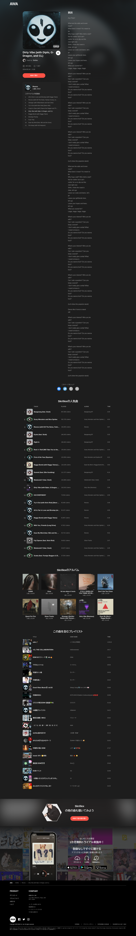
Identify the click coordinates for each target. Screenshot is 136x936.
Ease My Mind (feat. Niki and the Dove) (39, 122)
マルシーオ (73, 718)
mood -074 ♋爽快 (39, 756)
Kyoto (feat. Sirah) (40, 434)
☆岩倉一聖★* (74, 733)
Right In (36, 442)
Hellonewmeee (74, 649)
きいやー (72, 672)
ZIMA (71, 657)
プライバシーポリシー (88, 924)
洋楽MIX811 (37, 695)
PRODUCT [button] (14, 891)
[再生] (58, 53)
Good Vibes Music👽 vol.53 (43, 687)
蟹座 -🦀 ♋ (74, 755)
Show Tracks (88, 540)
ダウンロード (13, 895)
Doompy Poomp (33, 117)
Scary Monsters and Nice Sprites (45, 419)
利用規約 (77, 924)
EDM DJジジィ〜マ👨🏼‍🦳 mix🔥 (42, 657)
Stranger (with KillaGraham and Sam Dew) (40, 102)
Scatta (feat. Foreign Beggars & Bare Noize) (49, 555)
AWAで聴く (34, 75)
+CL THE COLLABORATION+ (43, 650)
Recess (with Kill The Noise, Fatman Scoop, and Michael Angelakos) (48, 100)
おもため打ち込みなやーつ (42, 740)
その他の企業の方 (33, 912)
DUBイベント (37, 771)
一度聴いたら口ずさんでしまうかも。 (45, 778)
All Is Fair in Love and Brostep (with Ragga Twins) (43, 97)
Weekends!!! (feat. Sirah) (42, 480)
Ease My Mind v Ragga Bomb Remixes (95, 465)
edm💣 (35, 642)
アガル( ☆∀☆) (38, 665)
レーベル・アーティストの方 (35, 909)
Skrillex (35, 60)
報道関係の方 (32, 907)
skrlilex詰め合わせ (39, 733)
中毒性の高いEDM (39, 748)
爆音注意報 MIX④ (39, 718)
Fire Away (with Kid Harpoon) (37, 125)
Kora (49, 591)
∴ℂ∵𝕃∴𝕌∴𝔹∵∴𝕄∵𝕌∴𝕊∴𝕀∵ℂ (45, 725)
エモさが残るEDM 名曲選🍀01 (43, 703)
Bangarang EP (88, 412)
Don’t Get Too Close (105, 591)
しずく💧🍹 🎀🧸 (75, 748)
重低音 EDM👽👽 (39, 763)
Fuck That (31, 119)
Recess (35, 86)
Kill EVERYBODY (40, 495)
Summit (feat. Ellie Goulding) (44, 472)
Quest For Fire (30, 616)
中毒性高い (36, 680)
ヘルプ (12, 904)
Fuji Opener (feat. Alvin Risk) (44, 540)
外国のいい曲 (37, 672)
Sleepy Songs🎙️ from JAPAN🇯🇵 (79, 687)
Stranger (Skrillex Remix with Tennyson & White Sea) (68, 618)
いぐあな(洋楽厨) (75, 642)
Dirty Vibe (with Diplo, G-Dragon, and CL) (38, 882)
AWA (71, 725)
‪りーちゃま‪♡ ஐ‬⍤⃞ (74, 786)
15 (71, 778)
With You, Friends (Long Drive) (45, 525)
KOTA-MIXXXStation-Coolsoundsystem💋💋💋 (84, 695)
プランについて (14, 898)
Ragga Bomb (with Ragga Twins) (38, 114)
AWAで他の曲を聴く (79, 818)
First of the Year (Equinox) (43, 457)
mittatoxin (73, 710)
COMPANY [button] (33, 891)
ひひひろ (72, 702)
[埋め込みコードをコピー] (77, 389)
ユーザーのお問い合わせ (35, 904)
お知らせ (12, 901)
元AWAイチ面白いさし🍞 (77, 740)
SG (71, 771)
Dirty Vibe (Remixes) (90, 487)
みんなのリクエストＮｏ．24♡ (42, 786)
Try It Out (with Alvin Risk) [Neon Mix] (39, 105)
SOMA (30, 591)
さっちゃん (73, 665)
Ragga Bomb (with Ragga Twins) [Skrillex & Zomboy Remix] (55, 465)
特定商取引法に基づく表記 (119, 924)
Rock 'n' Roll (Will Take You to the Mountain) (49, 449)
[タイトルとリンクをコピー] (71, 389)
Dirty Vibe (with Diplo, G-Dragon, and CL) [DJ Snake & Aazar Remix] (58, 487)
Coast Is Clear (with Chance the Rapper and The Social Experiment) (48, 108)
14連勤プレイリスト (39, 710)
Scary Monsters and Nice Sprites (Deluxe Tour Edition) (100, 419)
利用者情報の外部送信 (103, 924)
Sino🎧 (72, 763)
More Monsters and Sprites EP (93, 457)
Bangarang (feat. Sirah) (42, 412)
